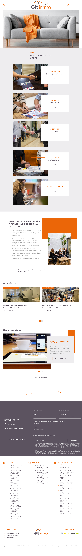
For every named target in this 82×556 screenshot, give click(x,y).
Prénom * (62, 411)
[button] (40, 324)
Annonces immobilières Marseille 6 (41, 475)
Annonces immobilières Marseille (41, 470)
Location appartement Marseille (16, 495)
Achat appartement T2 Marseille (66, 490)
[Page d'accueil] (41, 5)
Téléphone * (63, 417)
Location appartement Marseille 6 (16, 519)
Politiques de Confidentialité (53, 456)
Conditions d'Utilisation (65, 456)
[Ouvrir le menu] (77, 5)
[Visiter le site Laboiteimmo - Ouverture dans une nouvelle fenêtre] (8, 549)
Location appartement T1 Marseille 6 (67, 514)
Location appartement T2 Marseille (66, 505)
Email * (36, 417)
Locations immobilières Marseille (41, 480)
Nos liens (68, 548)
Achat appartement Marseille (16, 473)
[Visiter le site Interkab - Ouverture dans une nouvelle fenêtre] (75, 536)
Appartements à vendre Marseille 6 (17, 486)
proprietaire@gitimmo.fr (15, 432)
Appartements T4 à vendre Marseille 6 (67, 477)
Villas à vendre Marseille (14, 481)
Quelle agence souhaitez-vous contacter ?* (49, 424)
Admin (64, 548)
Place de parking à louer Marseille (14, 506)
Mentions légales (51, 548)
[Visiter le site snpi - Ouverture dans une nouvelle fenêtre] (62, 536)
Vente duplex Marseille (16, 477)
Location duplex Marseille (14, 514)
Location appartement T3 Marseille (66, 509)
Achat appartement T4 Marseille (66, 495)
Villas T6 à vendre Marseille (65, 500)
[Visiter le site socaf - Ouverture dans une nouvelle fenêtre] (67, 536)
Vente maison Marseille (16, 469)
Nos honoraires (59, 548)
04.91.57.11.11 (11, 427)
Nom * (35, 411)
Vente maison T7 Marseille (66, 486)
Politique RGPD (74, 548)
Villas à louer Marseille (17, 510)
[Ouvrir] (4, 5)
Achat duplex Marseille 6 (16, 491)
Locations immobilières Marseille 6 (41, 485)
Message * (36, 431)
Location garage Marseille (14, 500)
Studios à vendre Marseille (65, 481)
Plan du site (44, 548)
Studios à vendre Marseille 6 (66, 472)
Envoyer (73, 443)
